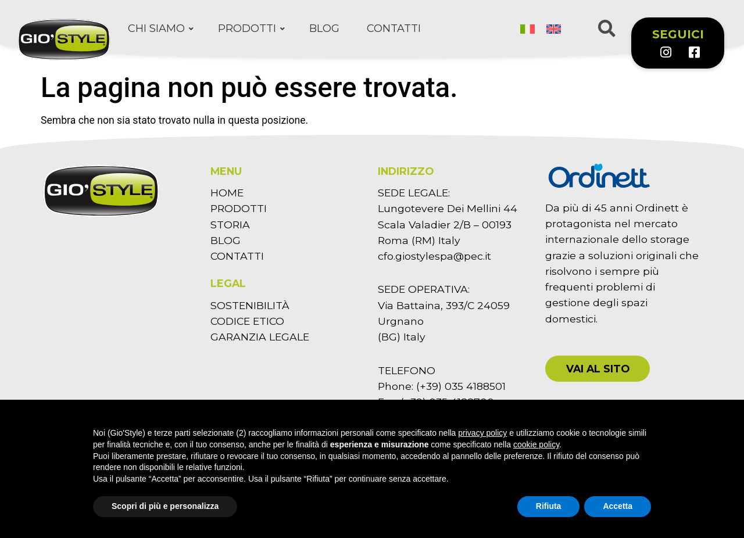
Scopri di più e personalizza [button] (165, 506)
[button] (597, 369)
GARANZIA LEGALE (259, 337)
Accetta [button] (617, 506)
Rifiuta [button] (548, 506)
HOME (227, 192)
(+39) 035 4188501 (461, 386)
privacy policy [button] (482, 432)
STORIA (230, 224)
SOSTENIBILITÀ (249, 305)
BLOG (225, 240)
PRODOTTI (238, 208)
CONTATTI (237, 256)
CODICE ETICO (247, 321)
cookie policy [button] (536, 444)
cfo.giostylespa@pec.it (434, 256)
